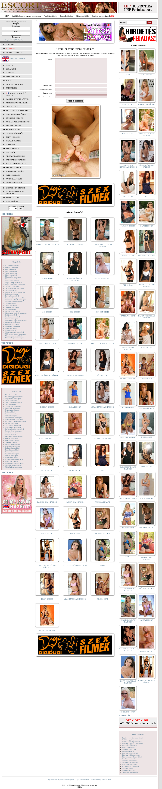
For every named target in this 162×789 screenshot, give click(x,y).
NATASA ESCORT (75, 443)
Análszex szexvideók (129, 745)
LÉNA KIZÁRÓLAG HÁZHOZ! (102, 412)
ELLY (128, 74)
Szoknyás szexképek (12, 440)
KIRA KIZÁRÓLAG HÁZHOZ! (47, 249)
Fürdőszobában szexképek (14, 302)
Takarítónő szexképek (12, 444)
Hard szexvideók (128, 751)
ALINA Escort (75, 538)
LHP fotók (11, 152)
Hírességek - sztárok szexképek (16, 313)
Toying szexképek (11, 457)
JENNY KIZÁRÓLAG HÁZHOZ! (47, 380)
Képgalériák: (17, 262)
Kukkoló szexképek (12, 324)
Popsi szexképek (11, 416)
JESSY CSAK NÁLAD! (47, 348)
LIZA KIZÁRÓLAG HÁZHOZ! (75, 604)
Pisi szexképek (10, 412)
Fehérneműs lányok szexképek (15, 298)
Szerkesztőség (95, 779)
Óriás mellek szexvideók (130, 762)
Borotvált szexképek (12, 281)
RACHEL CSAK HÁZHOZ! (47, 507)
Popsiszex (10, 145)
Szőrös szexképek (11, 442)
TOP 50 (8, 80)
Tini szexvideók (127, 768)
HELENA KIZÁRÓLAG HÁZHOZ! (128, 650)
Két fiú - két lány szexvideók (132, 742)
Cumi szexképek (11, 290)
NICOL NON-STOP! (102, 283)
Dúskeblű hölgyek (15, 118)
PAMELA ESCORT (47, 412)
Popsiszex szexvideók (129, 764)
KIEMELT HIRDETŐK (14, 84)
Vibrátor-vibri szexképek (13, 465)
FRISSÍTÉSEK (11, 88)
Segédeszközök (13, 129)
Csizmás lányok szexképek (14, 288)
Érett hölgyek (13, 137)
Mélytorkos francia (16, 164)
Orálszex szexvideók (129, 761)
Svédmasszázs (13, 175)
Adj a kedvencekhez (82, 779)
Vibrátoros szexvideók (130, 772)
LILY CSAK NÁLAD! (47, 635)
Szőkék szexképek (11, 438)
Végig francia (12, 148)
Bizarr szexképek (11, 279)
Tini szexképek (10, 452)
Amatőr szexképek (11, 267)
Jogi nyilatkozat (53, 779)
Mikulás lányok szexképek (14, 338)
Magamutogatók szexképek (14, 332)
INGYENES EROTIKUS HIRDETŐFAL (15, 193)
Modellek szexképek (12, 395)
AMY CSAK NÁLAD (102, 507)
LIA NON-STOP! (102, 317)
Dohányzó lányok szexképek (15, 292)
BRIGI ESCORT (128, 528)
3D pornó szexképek (12, 265)
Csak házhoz (12, 107)
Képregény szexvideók (130, 753)
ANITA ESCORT (47, 538)
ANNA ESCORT (128, 255)
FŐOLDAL (10, 45)
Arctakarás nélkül (15, 156)
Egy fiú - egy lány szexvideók (132, 738)
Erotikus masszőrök (16, 114)
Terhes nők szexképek (12, 448)
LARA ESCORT (75, 412)
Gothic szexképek (11, 305)
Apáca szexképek (11, 271)
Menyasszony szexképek (13, 336)
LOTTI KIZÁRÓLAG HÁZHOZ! (75, 570)
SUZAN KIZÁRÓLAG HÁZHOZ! (75, 284)
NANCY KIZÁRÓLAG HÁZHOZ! (146, 317)
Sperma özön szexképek (13, 431)
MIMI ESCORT (146, 347)
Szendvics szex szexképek (14, 437)
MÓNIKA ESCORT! (102, 538)
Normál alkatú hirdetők (18, 122)
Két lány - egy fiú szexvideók (132, 743)
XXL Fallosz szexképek (13, 467)
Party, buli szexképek (12, 408)
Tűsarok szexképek (12, 461)
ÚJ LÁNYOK (11, 69)
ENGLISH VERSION (17, 59)
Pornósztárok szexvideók (131, 766)
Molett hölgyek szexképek (14, 397)
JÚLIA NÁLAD (102, 380)
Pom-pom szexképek (12, 414)
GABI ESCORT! (128, 104)
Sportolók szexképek (12, 433)
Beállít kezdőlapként (67, 779)
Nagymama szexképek (13, 398)
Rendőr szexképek (11, 423)
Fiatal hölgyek (13, 141)
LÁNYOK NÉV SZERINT (15, 188)
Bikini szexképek (11, 275)
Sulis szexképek (10, 435)
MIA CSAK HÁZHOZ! (128, 437)
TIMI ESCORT (102, 604)
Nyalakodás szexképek (13, 406)
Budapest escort (14, 183)
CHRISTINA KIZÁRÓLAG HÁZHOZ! (102, 250)
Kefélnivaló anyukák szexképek (16, 321)
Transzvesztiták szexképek (14, 459)
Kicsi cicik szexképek (12, 322)
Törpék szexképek (11, 456)
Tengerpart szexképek (12, 446)
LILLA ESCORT (47, 604)
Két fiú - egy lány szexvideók (132, 740)
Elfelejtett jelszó (21, 40)
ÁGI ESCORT (47, 317)
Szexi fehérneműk (14, 133)
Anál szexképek (10, 269)
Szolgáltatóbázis (66, 16)
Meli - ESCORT (146, 75)
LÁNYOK (9, 65)
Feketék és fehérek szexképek (15, 300)
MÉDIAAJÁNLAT (12, 201)
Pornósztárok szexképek (13, 417)
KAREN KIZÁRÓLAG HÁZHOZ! (47, 571)
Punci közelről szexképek (14, 419)
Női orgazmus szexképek (13, 402)
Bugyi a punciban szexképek (15, 284)
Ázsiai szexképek (11, 273)
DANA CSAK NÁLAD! (102, 443)
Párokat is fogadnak (16, 160)
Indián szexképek (11, 315)
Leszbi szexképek (11, 330)
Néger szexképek (11, 400)
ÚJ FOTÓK (10, 73)
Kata (102, 475)
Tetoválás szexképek (12, 450)
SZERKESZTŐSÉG (13, 197)
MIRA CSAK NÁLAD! (47, 443)
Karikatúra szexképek (12, 317)
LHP (7, 16)
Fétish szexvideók (128, 747)
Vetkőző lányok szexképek (14, 463)
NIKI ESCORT (75, 317)
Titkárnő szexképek (12, 454)
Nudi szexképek (10, 404)
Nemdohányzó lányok (17, 103)
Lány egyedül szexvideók (131, 755)
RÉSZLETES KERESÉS (14, 52)
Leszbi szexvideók (128, 759)
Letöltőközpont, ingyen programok (26, 16)
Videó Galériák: (138, 734)
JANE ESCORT (47, 283)
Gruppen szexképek (12, 307)
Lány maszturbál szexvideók (132, 757)
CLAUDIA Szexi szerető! (75, 380)
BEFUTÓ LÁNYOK (13, 76)
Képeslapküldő (82, 16)
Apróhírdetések (50, 16)
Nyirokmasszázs (14, 179)
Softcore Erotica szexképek (14, 429)
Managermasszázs (15, 171)
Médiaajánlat (106, 779)
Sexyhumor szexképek (13, 427)
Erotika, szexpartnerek (101, 16)
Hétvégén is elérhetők (17, 110)
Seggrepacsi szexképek (13, 425)
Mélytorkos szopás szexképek (15, 334)
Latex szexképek (11, 328)
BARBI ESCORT (47, 475)
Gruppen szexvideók (129, 749)
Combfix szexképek (12, 286)
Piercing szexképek (12, 410)
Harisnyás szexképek (12, 311)
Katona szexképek (11, 319)
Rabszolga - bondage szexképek (16, 421)
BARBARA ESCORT (75, 249)
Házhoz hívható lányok (17, 99)
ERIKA (102, 570)
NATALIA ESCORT (75, 348)
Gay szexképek (10, 303)
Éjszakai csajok (13, 167)
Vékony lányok (13, 126)
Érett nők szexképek (12, 296)
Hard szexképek (10, 309)
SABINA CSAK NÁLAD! (75, 507)
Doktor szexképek (11, 294)
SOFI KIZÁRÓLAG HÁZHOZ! (102, 348)
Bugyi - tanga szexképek (13, 283)
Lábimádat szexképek (12, 326)
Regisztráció (9, 40)
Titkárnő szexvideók (129, 770)
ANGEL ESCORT (75, 475)
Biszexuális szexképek (13, 277)
